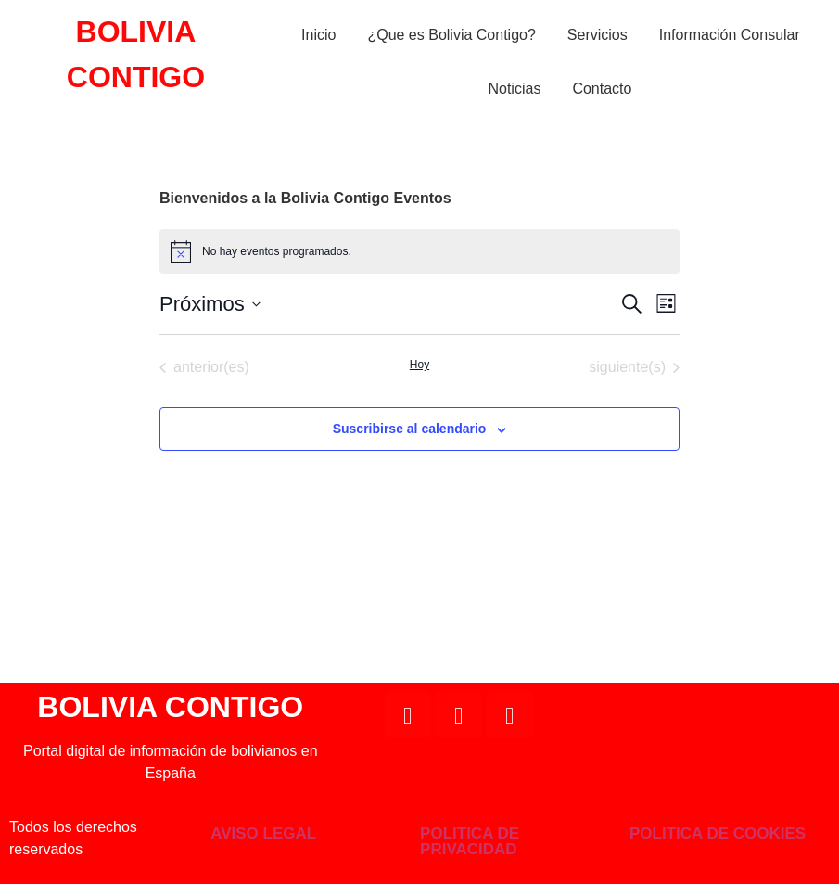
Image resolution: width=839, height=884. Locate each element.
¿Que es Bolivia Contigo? (451, 35)
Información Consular (729, 35)
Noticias (514, 88)
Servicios (597, 35)
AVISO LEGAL (263, 833)
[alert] (419, 251)
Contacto (601, 88)
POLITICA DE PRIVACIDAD (469, 841)
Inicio (318, 35)
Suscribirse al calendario (410, 428)
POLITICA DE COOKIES (717, 833)
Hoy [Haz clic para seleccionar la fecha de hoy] (419, 364)
